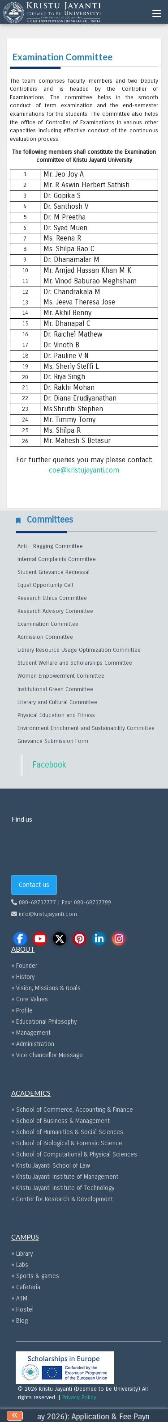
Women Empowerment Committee (60, 675)
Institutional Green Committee (55, 689)
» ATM (19, 1298)
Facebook (49, 765)
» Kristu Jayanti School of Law (50, 1165)
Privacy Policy (79, 1397)
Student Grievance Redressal (53, 572)
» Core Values (29, 999)
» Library (22, 1253)
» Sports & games (35, 1276)
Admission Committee (45, 637)
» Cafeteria (25, 1287)
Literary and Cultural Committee (57, 702)
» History (22, 977)
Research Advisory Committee (55, 611)
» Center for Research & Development (62, 1199)
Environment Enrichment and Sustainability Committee (86, 728)
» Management (31, 1033)
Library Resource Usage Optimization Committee (79, 650)
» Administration (32, 1044)
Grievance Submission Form (52, 741)
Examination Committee (47, 624)
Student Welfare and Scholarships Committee (74, 663)
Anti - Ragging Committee (50, 546)
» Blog (19, 1321)
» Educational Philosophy (44, 1021)
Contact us (34, 885)
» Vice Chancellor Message (47, 1055)
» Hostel (22, 1309)
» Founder (24, 966)
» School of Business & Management (60, 1121)
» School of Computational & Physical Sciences (74, 1154)
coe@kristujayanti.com (84, 470)
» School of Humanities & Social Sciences (67, 1132)
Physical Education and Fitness (56, 715)
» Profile (22, 1010)
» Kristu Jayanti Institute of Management (64, 1177)
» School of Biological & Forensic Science (66, 1143)
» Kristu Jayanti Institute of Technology (62, 1188)
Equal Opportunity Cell (45, 585)
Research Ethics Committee (52, 598)
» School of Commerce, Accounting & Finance (72, 1110)
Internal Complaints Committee (56, 559)
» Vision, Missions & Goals (46, 988)
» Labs (19, 1265)
